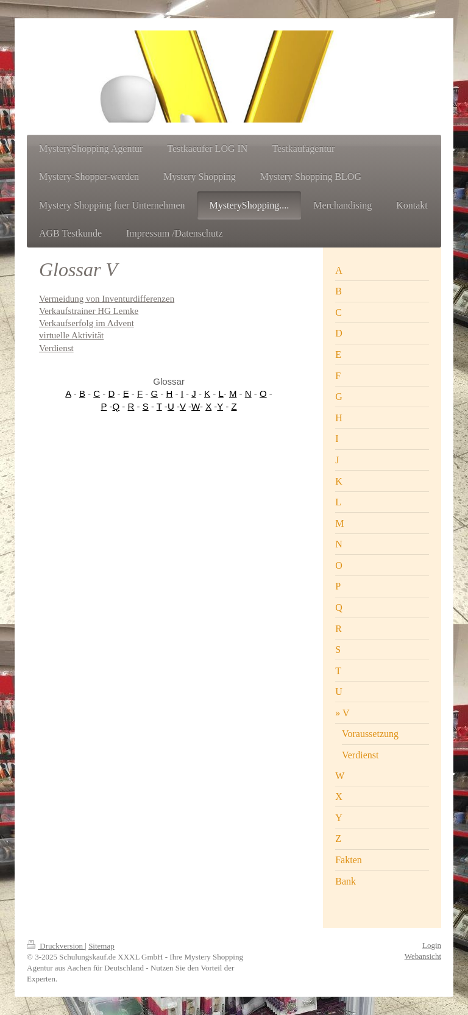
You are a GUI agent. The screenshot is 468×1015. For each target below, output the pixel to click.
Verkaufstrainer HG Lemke (88, 311)
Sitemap (101, 945)
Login (431, 945)
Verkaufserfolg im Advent (86, 323)
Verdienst (56, 348)
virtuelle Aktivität (71, 335)
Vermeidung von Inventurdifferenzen (106, 299)
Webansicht (423, 956)
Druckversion (56, 945)
